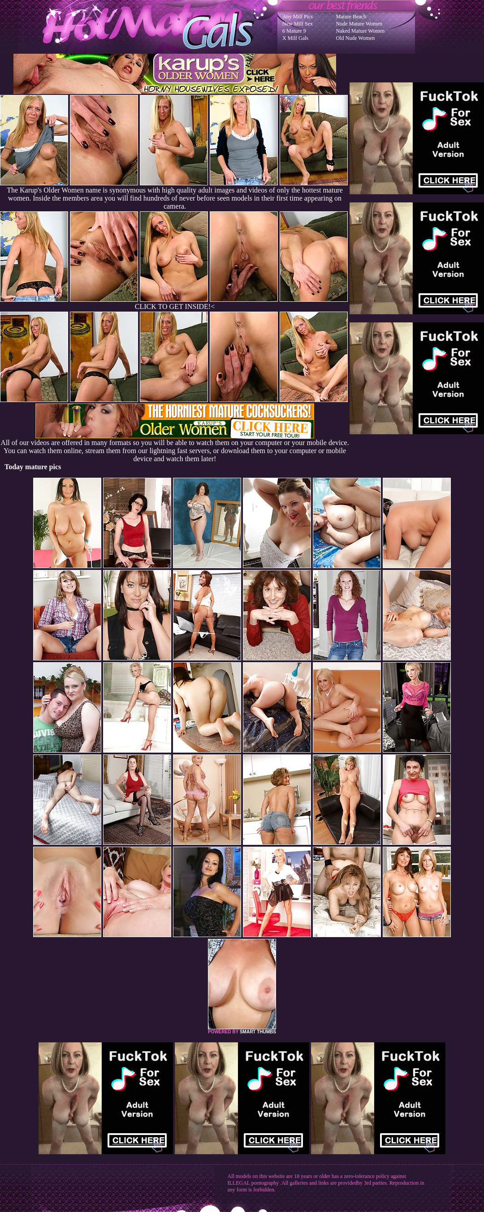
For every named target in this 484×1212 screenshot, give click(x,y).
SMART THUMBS (258, 1031)
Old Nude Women (355, 38)
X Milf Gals (295, 38)
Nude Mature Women (359, 24)
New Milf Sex (297, 24)
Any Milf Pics (297, 16)
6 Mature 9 (294, 31)
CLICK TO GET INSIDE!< (175, 306)
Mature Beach (351, 16)
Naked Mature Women (360, 31)
